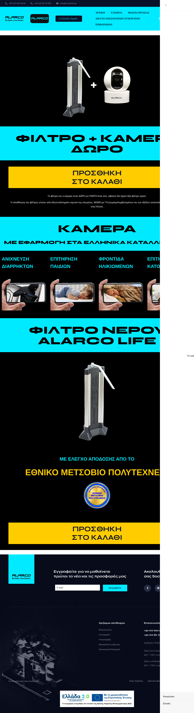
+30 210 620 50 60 (155, 630)
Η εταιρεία (104, 635)
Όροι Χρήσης (136, 681)
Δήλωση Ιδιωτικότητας (158, 681)
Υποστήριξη (105, 639)
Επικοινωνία (105, 630)
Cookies (179, 681)
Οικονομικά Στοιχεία (109, 649)
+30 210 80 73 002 (155, 634)
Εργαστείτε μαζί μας (109, 644)
